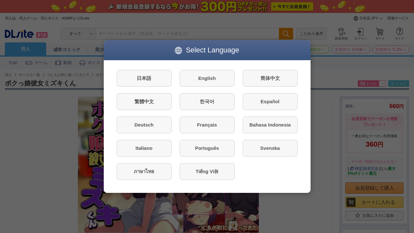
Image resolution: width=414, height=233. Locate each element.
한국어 (207, 101)
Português (207, 148)
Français (207, 125)
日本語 (144, 78)
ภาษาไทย (144, 171)
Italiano (144, 148)
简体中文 (270, 78)
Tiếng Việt (207, 171)
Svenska (270, 148)
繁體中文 (144, 101)
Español (269, 101)
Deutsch (144, 125)
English (207, 78)
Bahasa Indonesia (270, 125)
